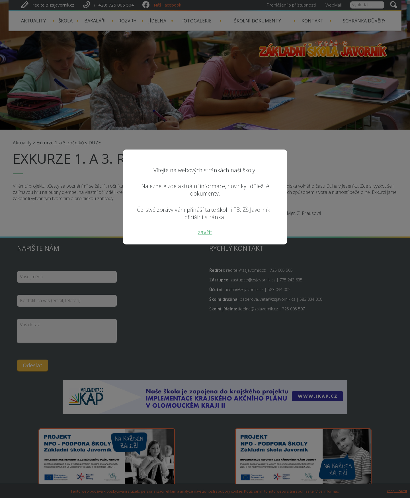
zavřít (205, 232)
